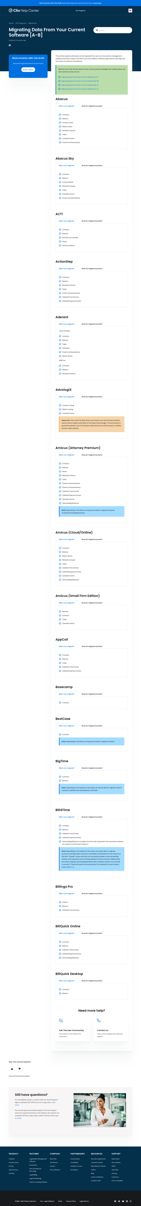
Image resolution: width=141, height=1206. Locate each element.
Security (11, 1173)
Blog (92, 1173)
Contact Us (115, 1177)
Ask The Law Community (71, 1030)
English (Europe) (130, 10)
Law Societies (75, 1159)
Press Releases (55, 1170)
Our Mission (54, 1162)
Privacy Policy (71, 1201)
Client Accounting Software (38, 1182)
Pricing (11, 1166)
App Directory (13, 1170)
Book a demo (28, 70)
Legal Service (84, 1201)
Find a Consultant (117, 1181)
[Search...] (112, 30)
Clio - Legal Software (47, 1201)
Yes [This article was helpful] (12, 1069)
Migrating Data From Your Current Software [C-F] (80, 77)
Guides (93, 1170)
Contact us (102, 1030)
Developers (74, 1170)
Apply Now (97, 3)
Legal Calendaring (35, 1178)
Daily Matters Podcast (98, 1166)
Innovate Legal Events (98, 1159)
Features (12, 1159)
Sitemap (114, 1173)
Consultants (74, 1162)
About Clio (53, 1159)
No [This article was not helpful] (19, 1069)
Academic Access (76, 1166)
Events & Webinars (97, 1177)
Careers (52, 1166)
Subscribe (115, 1170)
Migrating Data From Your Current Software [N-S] (80, 85)
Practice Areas (14, 1162)
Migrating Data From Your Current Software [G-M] (80, 81)
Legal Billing (33, 1175)
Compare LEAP (96, 1181)
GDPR (113, 1166)
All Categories (80, 11)
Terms (60, 1201)
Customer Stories (97, 1162)
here (72, 867)
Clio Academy (116, 1162)
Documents (33, 1165)
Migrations (33, 23)
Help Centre (116, 1159)
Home (11, 23)
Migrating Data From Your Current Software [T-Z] (80, 89)
